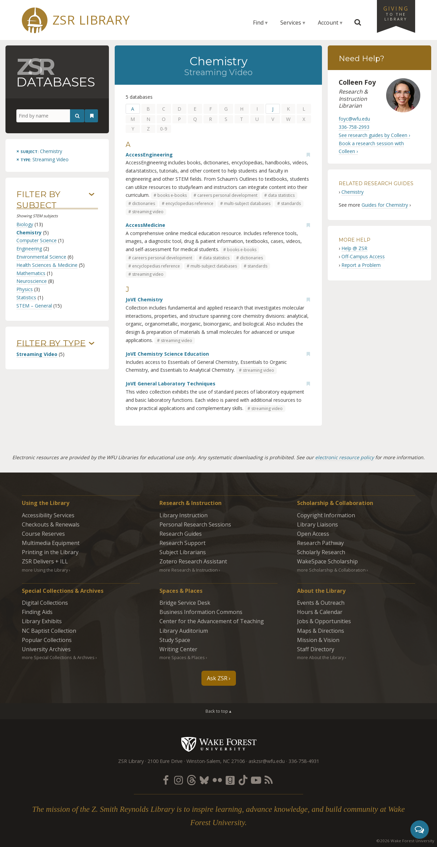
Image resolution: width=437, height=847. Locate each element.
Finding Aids (37, 612)
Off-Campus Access (363, 256)
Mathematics (30, 273)
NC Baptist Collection (49, 630)
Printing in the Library (50, 552)
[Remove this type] (42, 159)
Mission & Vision (318, 640)
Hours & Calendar (319, 612)
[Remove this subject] (39, 151)
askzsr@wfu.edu (267, 761)
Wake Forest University (218, 744)
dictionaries (143, 203)
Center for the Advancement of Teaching (211, 621)
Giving (396, 13)
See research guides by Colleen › (374, 135)
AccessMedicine (145, 225)
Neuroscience (31, 281)
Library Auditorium (183, 630)
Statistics (26, 297)
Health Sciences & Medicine (46, 265)
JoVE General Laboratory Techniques (170, 383)
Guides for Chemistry (385, 205)
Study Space (174, 640)
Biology (24, 224)
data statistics (281, 195)
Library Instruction (183, 515)
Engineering (29, 248)
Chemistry (29, 232)
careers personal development (227, 195)
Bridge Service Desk (184, 602)
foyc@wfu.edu (354, 118)
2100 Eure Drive (165, 761)
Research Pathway (320, 543)
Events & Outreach (320, 602)
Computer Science (36, 240)
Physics (24, 289)
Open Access (313, 533)
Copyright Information (326, 515)
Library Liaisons (317, 524)
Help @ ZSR (354, 248)
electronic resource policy (344, 457)
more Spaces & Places (182, 657)
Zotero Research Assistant (193, 561)
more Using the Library (45, 570)
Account (328, 22)
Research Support (182, 543)
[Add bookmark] (308, 155)
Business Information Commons (200, 612)
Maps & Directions (320, 630)
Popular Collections (47, 640)
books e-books (172, 195)
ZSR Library (91, 20)
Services (290, 22)
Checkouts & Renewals (51, 524)
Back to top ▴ (218, 711)
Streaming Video (36, 354)
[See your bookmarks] (92, 115)
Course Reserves (43, 533)
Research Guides (180, 533)
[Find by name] (50, 115)
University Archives (46, 649)
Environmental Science (41, 257)
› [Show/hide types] (91, 343)
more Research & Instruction (188, 570)
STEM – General (34, 305)
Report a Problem (361, 265)
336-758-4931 (303, 761)
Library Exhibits (42, 621)
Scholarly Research (321, 552)
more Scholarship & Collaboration (331, 570)
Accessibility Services (48, 515)
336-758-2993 (354, 127)
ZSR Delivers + (45, 561)
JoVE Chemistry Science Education (167, 354)
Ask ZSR (217, 678)
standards (291, 203)
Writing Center (178, 649)
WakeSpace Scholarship (327, 561)
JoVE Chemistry (144, 299)
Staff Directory (315, 649)
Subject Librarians (182, 552)
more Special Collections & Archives (58, 657)
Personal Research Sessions (195, 524)
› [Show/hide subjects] (91, 194)
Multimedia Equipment (51, 543)
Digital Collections (45, 602)
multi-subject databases (247, 203)
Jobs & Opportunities (324, 621)
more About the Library (320, 657)
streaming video (148, 212)
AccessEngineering (149, 154)
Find (258, 22)
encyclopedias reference (189, 203)
